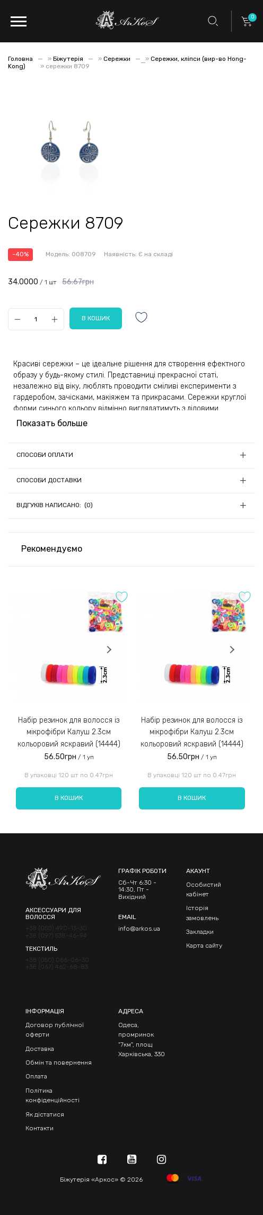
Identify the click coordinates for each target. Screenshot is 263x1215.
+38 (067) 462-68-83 (56, 967)
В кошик (69, 798)
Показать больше (51, 423)
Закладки (200, 931)
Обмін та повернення (58, 1062)
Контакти (39, 1128)
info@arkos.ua (139, 928)
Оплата (36, 1076)
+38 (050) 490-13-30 (56, 928)
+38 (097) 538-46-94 (56, 935)
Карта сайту (204, 945)
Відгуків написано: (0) (54, 505)
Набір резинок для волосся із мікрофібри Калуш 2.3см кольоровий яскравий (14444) (68, 732)
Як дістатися (44, 1114)
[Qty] (36, 319)
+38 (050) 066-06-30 (57, 960)
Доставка (39, 1048)
